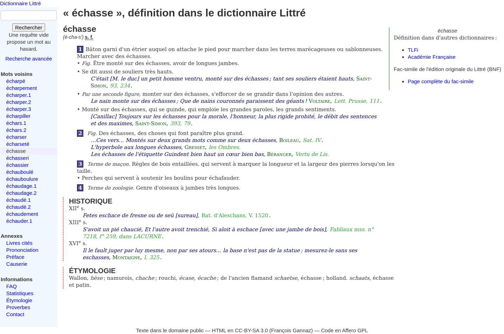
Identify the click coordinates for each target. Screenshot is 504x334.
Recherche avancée (28, 59)
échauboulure (22, 179)
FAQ (11, 286)
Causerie (16, 264)
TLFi (413, 50)
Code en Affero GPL (344, 330)
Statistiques (20, 293)
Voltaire (319, 101)
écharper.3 (18, 109)
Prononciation (22, 250)
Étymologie (19, 300)
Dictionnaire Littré (20, 3)
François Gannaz (291, 330)
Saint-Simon (150, 123)
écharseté (17, 144)
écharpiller (18, 116)
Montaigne (126, 257)
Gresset (194, 147)
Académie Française (432, 57)
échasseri (17, 158)
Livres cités (19, 243)
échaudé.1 (18, 200)
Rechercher (28, 27)
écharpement (21, 88)
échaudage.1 (21, 186)
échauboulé (20, 172)
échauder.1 (19, 221)
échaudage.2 (21, 193)
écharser (16, 137)
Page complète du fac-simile (441, 81)
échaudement (22, 214)
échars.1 (16, 123)
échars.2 (16, 130)
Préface (15, 257)
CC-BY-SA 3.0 (251, 330)
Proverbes (18, 307)
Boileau (289, 140)
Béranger (279, 154)
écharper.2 (18, 102)
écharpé (15, 81)
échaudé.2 (18, 207)
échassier (17, 165)
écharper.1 (18, 95)
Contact (15, 314)
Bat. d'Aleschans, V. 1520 (234, 215)
